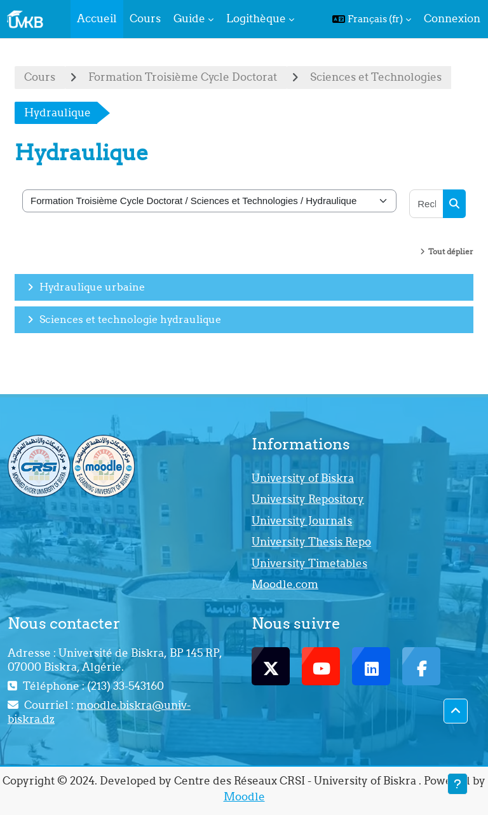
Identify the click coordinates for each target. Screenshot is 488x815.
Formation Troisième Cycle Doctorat (182, 77)
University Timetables (309, 563)
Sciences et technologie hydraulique (130, 319)
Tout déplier (450, 251)
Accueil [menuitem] (97, 18)
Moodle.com (285, 584)
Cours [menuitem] (145, 18)
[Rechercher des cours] (426, 203)
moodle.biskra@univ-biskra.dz (99, 712)
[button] (372, 19)
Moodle (244, 797)
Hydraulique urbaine (92, 286)
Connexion (452, 18)
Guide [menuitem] (189, 18)
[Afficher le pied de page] (457, 784)
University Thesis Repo (311, 542)
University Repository (308, 499)
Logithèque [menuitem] (256, 18)
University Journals (302, 521)
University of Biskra (303, 478)
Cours (39, 77)
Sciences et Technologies (376, 77)
